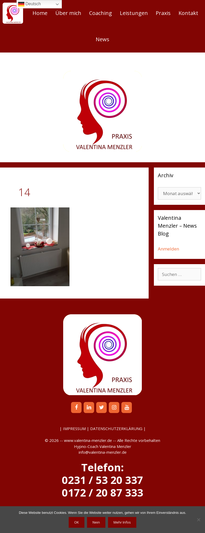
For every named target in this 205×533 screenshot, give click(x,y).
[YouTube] (126, 407)
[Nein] (198, 519)
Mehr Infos (122, 522)
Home (40, 13)
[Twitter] (101, 407)
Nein (96, 522)
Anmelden (168, 249)
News (102, 39)
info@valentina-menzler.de (103, 452)
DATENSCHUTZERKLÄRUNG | (118, 428)
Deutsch (29, 4)
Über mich (68, 13)
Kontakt (188, 13)
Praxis (163, 13)
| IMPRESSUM (73, 428)
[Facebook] (76, 407)
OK (76, 522)
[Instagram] (114, 407)
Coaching (100, 13)
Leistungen (134, 13)
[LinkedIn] (89, 407)
